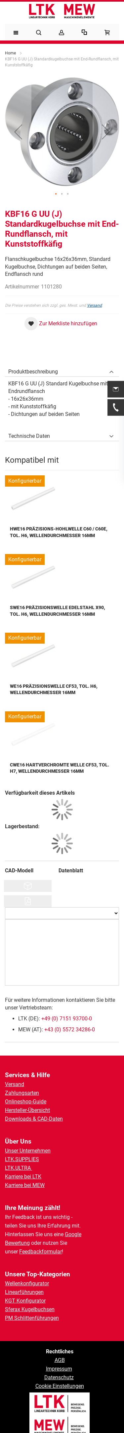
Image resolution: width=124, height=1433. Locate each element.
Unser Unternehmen (28, 1151)
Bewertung (17, 1243)
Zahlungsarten (22, 1093)
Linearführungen (24, 1292)
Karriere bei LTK (23, 1176)
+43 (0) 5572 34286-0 (69, 1029)
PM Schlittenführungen (32, 1318)
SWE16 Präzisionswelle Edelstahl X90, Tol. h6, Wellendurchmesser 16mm (57, 611)
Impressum (59, 1369)
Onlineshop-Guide (25, 1101)
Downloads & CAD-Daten (34, 1119)
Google (73, 1234)
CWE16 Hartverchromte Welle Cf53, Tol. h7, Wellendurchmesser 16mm (59, 768)
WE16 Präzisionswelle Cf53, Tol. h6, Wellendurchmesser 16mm (54, 689)
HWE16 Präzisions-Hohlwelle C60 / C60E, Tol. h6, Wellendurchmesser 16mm (58, 532)
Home (10, 53)
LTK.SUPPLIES (22, 1159)
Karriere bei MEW (25, 1185)
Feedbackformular (40, 1251)
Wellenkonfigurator (27, 1283)
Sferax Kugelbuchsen (30, 1309)
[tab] (62, 370)
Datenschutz (59, 1377)
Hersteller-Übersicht (27, 1110)
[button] (18, 132)
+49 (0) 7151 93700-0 (66, 1018)
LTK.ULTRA (18, 1168)
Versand (94, 305)
